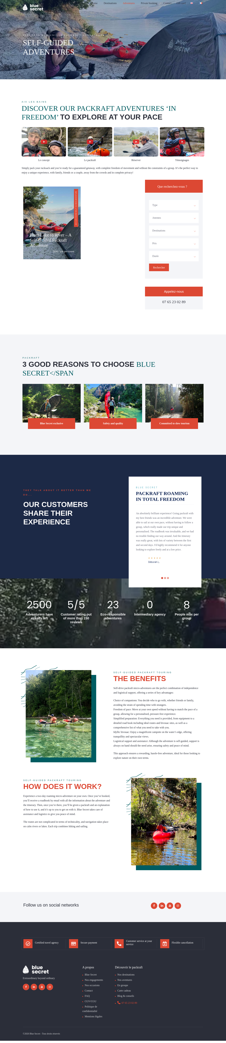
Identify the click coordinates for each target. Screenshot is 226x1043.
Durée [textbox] (155, 256)
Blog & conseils (125, 998)
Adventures (129, 5)
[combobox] (174, 205)
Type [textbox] (154, 205)
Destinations (110, 5)
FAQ (87, 998)
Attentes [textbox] (156, 217)
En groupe (122, 987)
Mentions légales (93, 1018)
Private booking (149, 5)
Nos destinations (126, 976)
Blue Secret (91, 976)
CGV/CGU (90, 1003)
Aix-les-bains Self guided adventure (76, 208)
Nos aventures (124, 982)
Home (94, 5)
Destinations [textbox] (158, 230)
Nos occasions (92, 987)
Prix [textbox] (154, 243)
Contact (167, 5)
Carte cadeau (124, 992)
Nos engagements (94, 982)
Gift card (181, 5)
